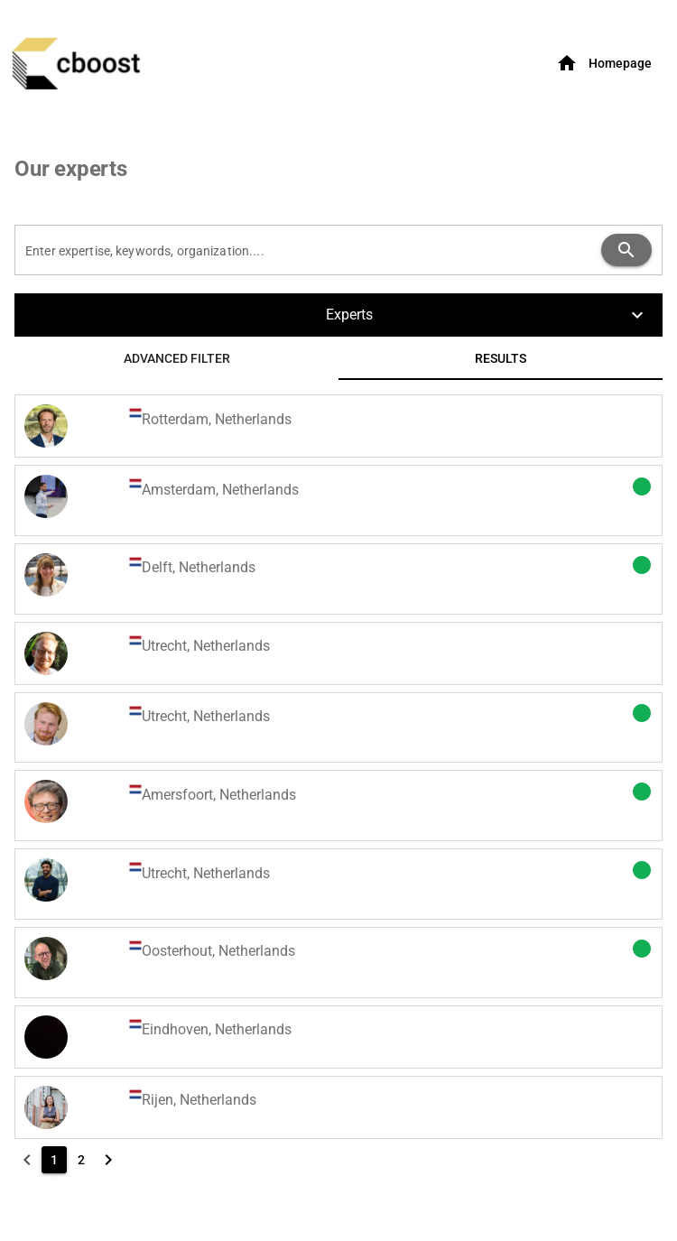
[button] (338, 315)
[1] (54, 1159)
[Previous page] (27, 1159)
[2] (81, 1159)
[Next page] (108, 1159)
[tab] (176, 358)
